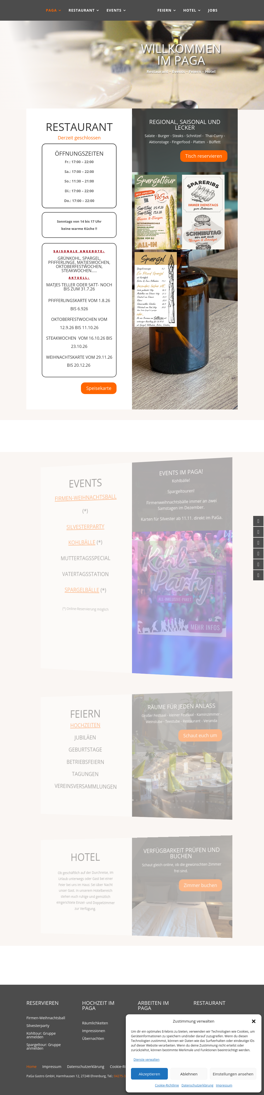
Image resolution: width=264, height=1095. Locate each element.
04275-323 (121, 1076)
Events (111, 11)
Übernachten (93, 1039)
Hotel (192, 11)
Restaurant (79, 11)
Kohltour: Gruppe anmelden (41, 1035)
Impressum (224, 1085)
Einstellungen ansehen (233, 1073)
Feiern (167, 11)
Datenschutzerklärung (197, 1085)
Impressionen (93, 1031)
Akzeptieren (149, 1073)
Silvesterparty (37, 1026)
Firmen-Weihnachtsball (45, 1018)
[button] (253, 1021)
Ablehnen (188, 1073)
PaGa (48, 11)
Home (31, 1067)
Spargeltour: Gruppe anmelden (43, 1047)
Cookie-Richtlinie (167, 1085)
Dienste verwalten (147, 1059)
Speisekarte (99, 388)
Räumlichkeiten (95, 1023)
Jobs (215, 11)
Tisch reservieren (203, 156)
